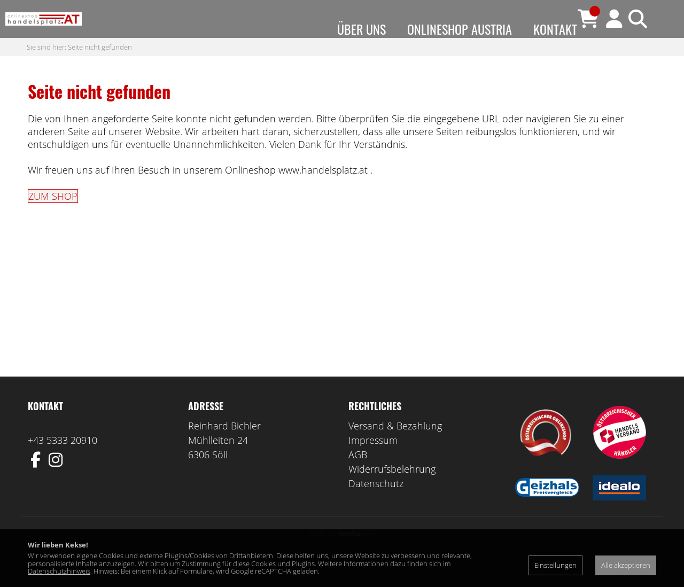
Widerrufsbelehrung (392, 490)
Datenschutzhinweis (59, 571)
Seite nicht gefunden (100, 68)
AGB (357, 475)
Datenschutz (375, 504)
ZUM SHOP (52, 217)
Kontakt (555, 28)
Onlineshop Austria (459, 28)
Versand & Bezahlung (395, 447)
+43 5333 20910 (62, 461)
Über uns (361, 28)
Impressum (373, 461)
